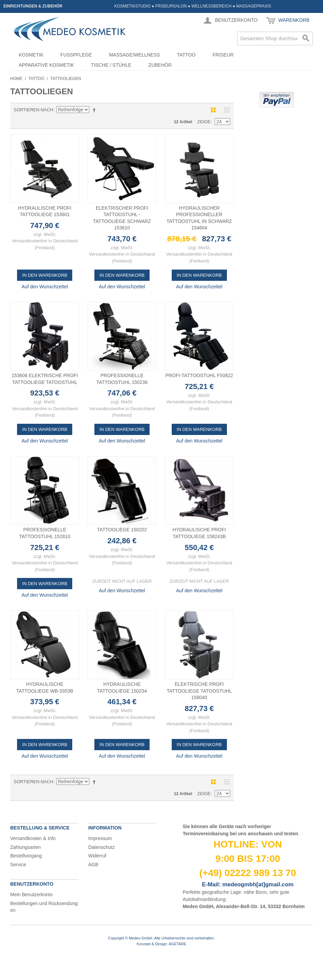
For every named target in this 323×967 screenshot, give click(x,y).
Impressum (100, 838)
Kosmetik (31, 55)
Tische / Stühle (111, 65)
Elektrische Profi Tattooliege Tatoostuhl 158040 (199, 690)
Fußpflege (76, 55)
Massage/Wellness (134, 55)
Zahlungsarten (25, 847)
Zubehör (159, 65)
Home (16, 78)
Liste (225, 110)
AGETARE (177, 944)
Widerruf (97, 855)
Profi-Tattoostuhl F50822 (199, 375)
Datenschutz (101, 847)
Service (18, 864)
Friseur (223, 55)
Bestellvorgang (26, 855)
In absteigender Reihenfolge (95, 110)
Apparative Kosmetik (46, 65)
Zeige (204, 121)
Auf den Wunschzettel (44, 286)
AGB (93, 864)
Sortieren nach (33, 109)
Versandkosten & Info (33, 838)
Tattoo (186, 55)
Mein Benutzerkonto (31, 894)
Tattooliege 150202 (122, 529)
